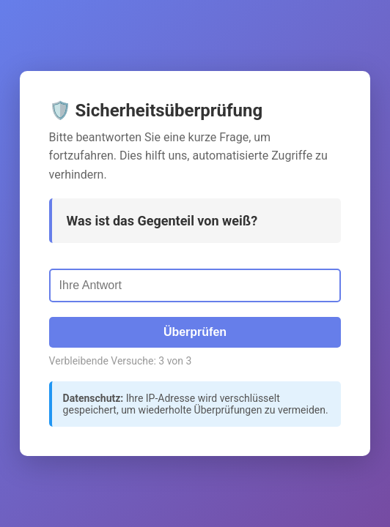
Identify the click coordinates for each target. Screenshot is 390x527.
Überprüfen (195, 332)
